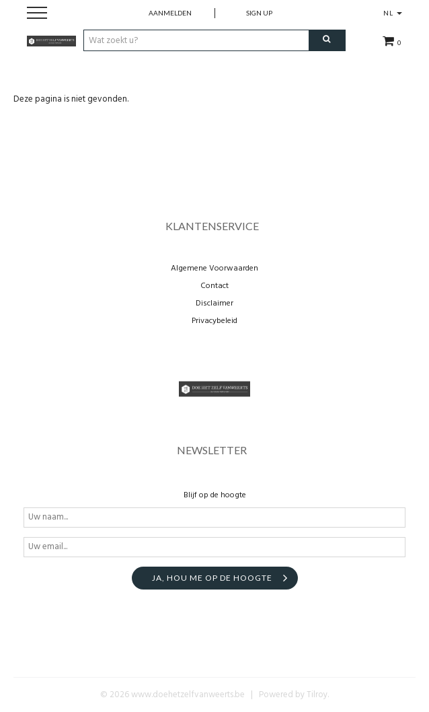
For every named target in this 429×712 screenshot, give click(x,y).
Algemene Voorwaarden (214, 268)
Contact (214, 286)
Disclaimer (214, 303)
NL (392, 13)
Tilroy (317, 695)
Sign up (259, 13)
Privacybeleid (214, 321)
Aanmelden (170, 13)
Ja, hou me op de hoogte (212, 578)
